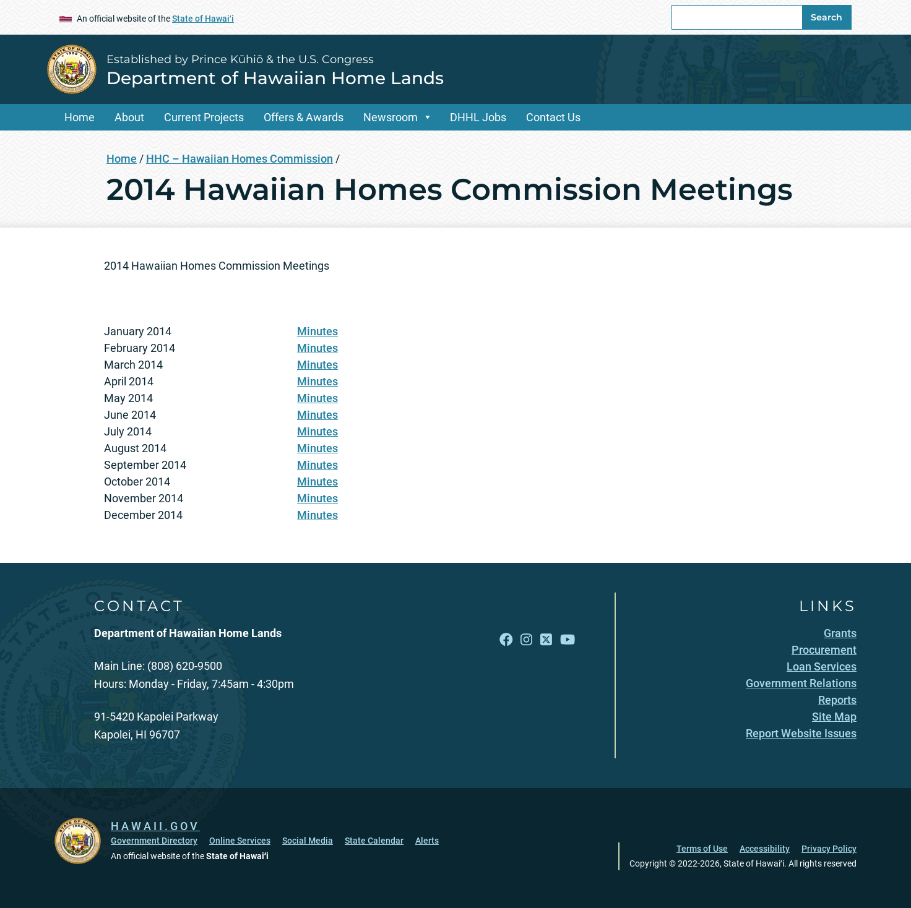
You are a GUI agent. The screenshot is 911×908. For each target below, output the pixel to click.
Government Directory (154, 841)
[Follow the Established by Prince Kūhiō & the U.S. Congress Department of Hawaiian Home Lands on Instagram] (526, 639)
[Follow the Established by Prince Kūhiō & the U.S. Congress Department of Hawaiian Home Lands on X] (546, 639)
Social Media (307, 841)
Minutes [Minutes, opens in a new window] (317, 331)
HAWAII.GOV (155, 826)
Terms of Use (702, 849)
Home (79, 117)
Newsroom (390, 117)
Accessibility (765, 849)
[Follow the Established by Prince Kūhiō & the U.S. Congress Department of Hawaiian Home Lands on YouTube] (567, 639)
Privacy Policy (829, 849)
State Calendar (374, 841)
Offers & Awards (303, 117)
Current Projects (204, 117)
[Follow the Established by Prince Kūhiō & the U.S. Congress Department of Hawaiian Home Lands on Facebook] (506, 639)
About (129, 117)
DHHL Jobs (478, 117)
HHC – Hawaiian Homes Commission (239, 158)
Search (826, 17)
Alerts (427, 841)
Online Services (239, 841)
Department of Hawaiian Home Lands (275, 77)
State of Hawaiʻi (203, 19)
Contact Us (553, 117)
